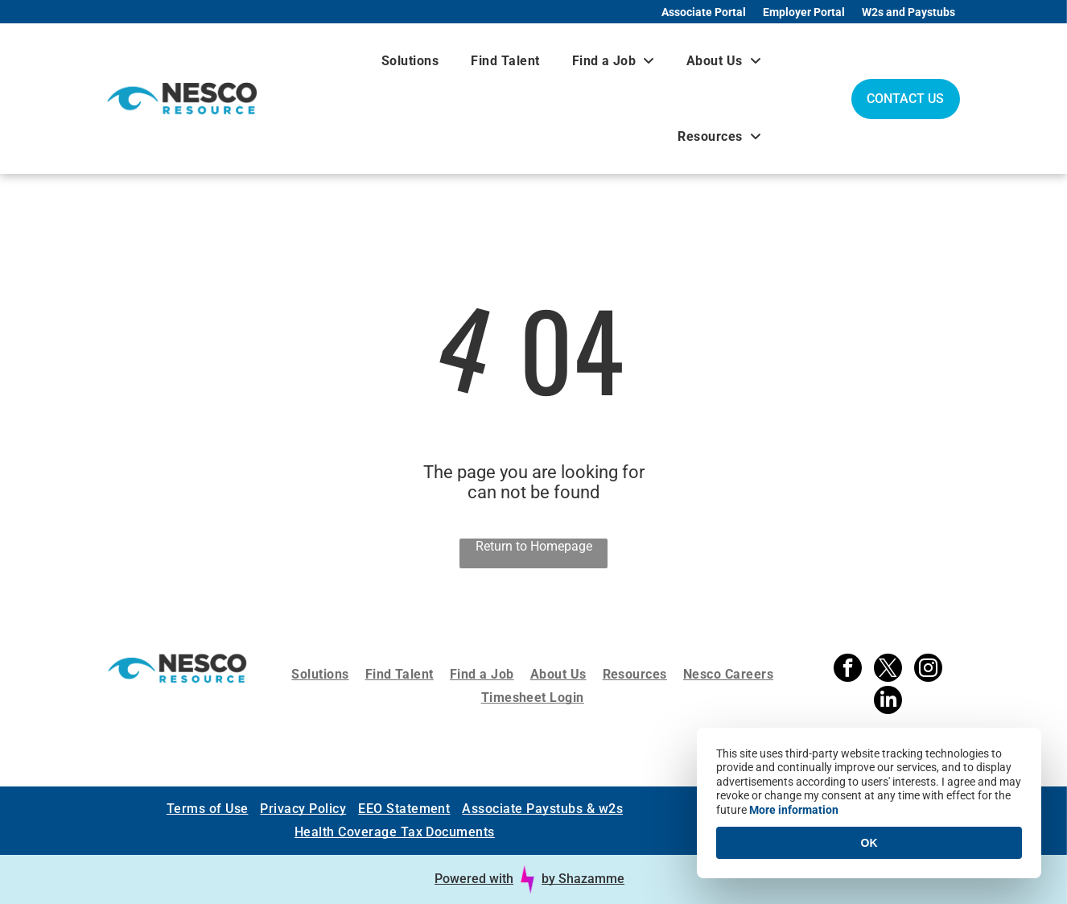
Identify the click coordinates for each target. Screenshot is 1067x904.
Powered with (474, 878)
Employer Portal (804, 12)
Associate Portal (703, 12)
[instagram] (928, 670)
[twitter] (888, 670)
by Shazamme (583, 878)
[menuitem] (410, 60)
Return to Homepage (534, 546)
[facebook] (848, 670)
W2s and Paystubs (908, 12)
